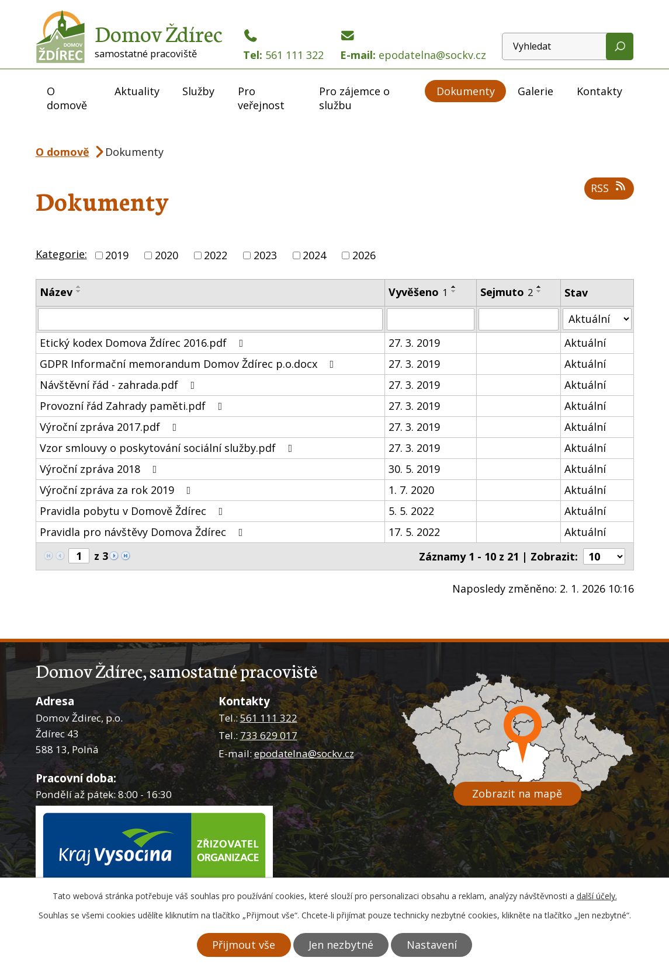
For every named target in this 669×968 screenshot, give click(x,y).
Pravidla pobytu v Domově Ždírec (134, 511)
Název (56, 292)
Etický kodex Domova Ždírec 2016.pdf (144, 343)
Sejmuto (506, 292)
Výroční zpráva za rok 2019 (118, 490)
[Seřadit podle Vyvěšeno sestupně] (454, 291)
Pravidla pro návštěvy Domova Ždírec (144, 532)
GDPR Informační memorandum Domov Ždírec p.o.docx (189, 364)
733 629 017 (268, 735)
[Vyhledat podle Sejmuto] (519, 319)
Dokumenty (465, 91)
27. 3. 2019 (414, 343)
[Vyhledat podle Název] (210, 319)
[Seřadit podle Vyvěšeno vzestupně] (454, 286)
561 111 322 (268, 718)
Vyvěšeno (418, 292)
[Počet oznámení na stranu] (604, 556)
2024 (314, 255)
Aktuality (137, 91)
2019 (117, 255)
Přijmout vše (243, 945)
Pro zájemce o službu (354, 98)
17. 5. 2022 (414, 532)
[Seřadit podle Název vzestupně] (78, 286)
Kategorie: (61, 254)
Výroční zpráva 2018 (101, 469)
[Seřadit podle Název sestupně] (78, 291)
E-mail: (413, 46)
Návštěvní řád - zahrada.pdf (120, 385)
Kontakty (599, 91)
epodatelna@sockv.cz (304, 753)
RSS (609, 187)
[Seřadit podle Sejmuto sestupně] (539, 291)
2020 (166, 255)
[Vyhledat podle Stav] (597, 319)
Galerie (535, 91)
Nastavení (432, 945)
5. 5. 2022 (411, 511)
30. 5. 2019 (414, 469)
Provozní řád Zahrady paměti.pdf (133, 406)
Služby (198, 91)
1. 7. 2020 (411, 490)
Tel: (283, 46)
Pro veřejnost (261, 98)
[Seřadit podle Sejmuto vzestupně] (539, 286)
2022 (215, 255)
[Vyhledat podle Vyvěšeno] (430, 319)
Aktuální (585, 343)
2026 (364, 255)
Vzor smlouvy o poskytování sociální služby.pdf (168, 448)
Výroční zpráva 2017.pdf (111, 427)
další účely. (597, 895)
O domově (67, 98)
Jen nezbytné (340, 945)
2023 (265, 255)
